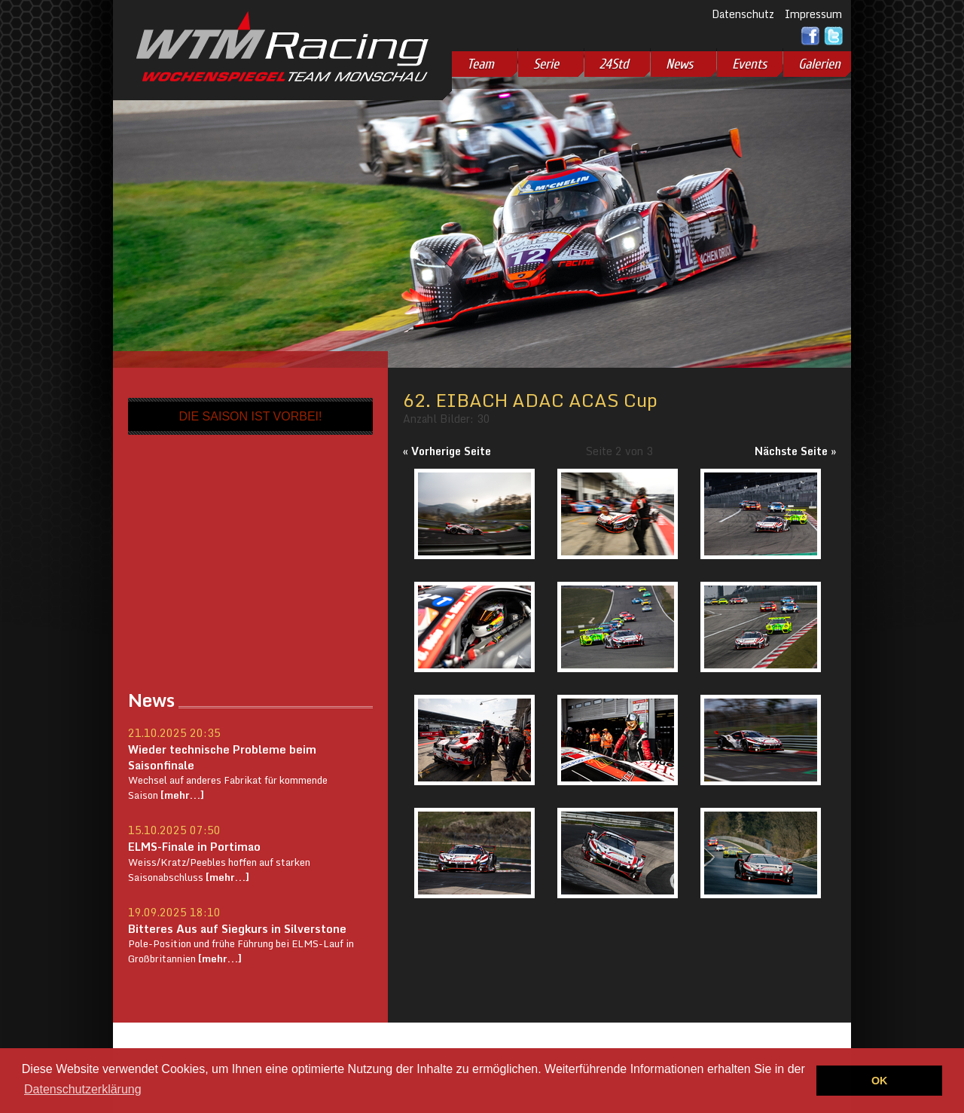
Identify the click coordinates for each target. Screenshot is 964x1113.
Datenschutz (743, 14)
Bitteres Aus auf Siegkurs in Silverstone (237, 928)
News (679, 64)
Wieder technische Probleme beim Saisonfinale (222, 757)
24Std (614, 64)
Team (480, 64)
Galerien (819, 64)
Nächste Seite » (795, 451)
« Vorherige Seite (447, 451)
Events (749, 64)
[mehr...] (181, 795)
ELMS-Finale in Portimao (194, 846)
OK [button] (879, 1081)
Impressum (813, 14)
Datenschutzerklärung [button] (83, 1089)
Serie (546, 64)
